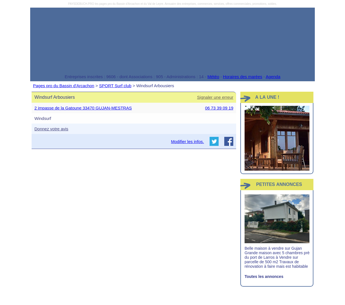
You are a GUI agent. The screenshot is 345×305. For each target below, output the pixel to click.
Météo (213, 76)
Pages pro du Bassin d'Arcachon (63, 85)
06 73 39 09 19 (219, 108)
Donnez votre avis (51, 128)
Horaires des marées (242, 76)
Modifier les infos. (187, 141)
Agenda (273, 76)
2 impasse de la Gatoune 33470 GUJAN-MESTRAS (83, 108)
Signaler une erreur (215, 97)
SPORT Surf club (115, 85)
